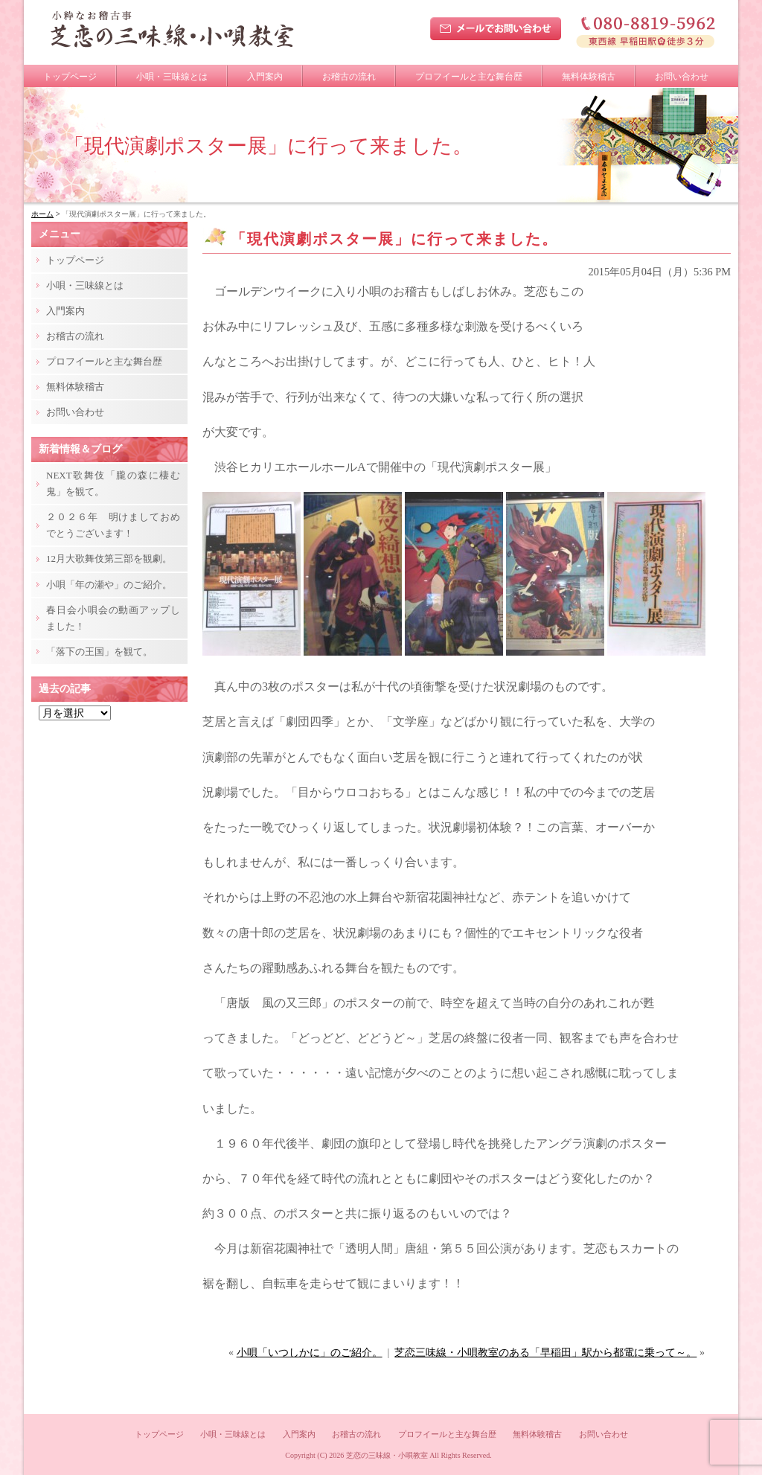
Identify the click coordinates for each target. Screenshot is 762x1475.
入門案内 (265, 76)
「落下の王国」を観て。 (99, 651)
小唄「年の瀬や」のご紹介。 (109, 584)
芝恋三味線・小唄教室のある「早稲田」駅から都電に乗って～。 (545, 1352)
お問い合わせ (681, 76)
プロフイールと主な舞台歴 (468, 76)
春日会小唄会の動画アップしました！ (113, 618)
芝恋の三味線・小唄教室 (387, 1455)
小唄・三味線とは (172, 76)
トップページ (70, 76)
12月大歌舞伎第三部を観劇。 (109, 558)
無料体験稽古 (588, 76)
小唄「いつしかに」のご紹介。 (309, 1352)
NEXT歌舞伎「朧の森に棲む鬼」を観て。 (113, 483)
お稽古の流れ (349, 76)
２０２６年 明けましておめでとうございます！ (113, 525)
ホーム (42, 214)
